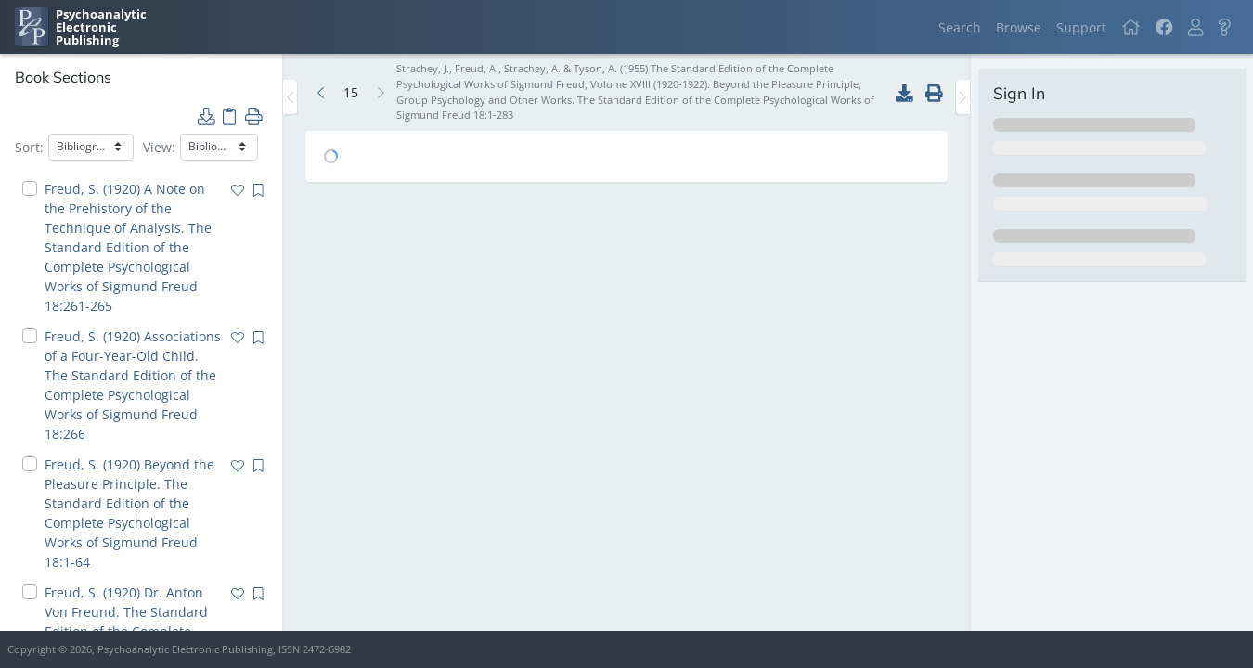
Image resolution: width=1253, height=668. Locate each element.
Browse (1018, 27)
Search (959, 27)
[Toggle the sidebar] (290, 97)
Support (1081, 27)
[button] (1195, 27)
